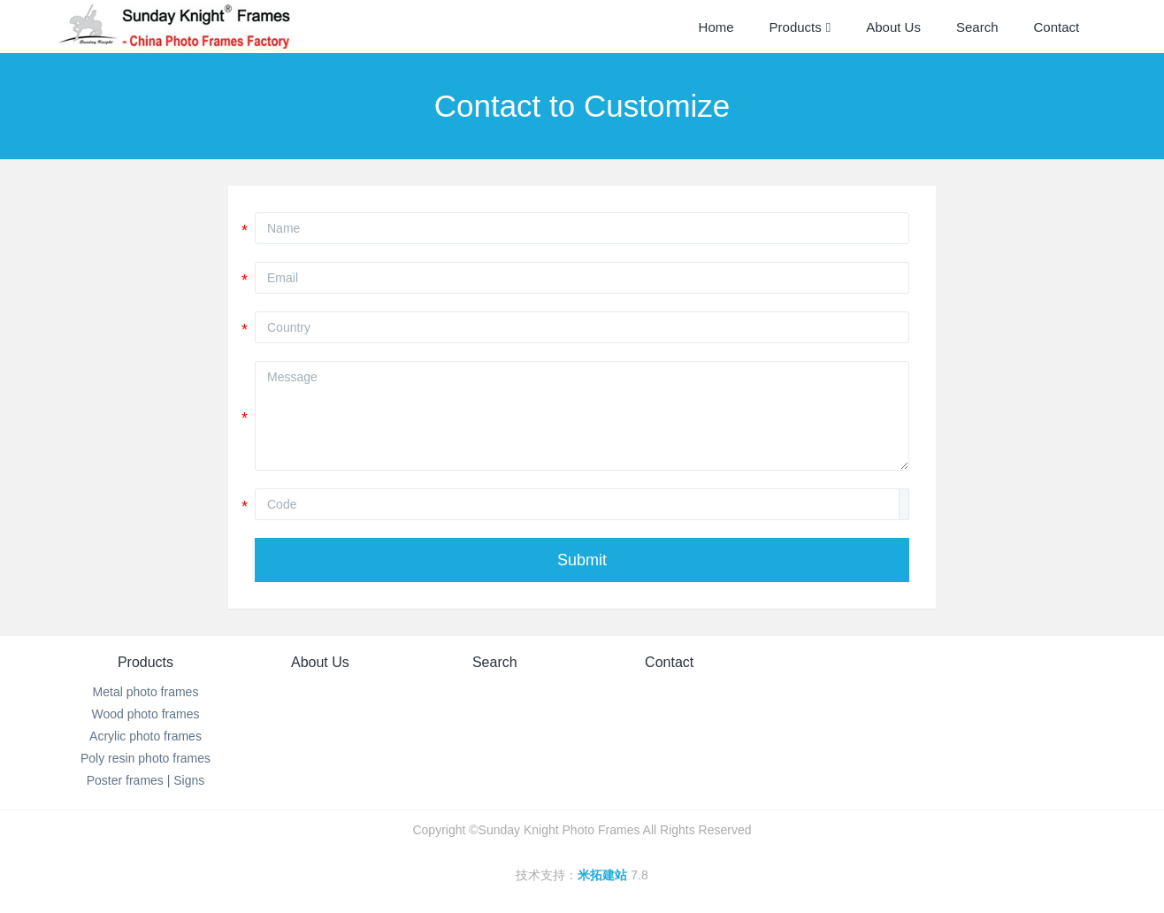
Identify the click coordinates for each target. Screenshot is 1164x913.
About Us (320, 662)
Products (145, 662)
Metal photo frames (146, 692)
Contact (669, 662)
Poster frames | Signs (146, 780)
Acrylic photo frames (145, 736)
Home (716, 27)
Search (494, 662)
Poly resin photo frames (145, 758)
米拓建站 (604, 875)
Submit (582, 560)
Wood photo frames (146, 714)
